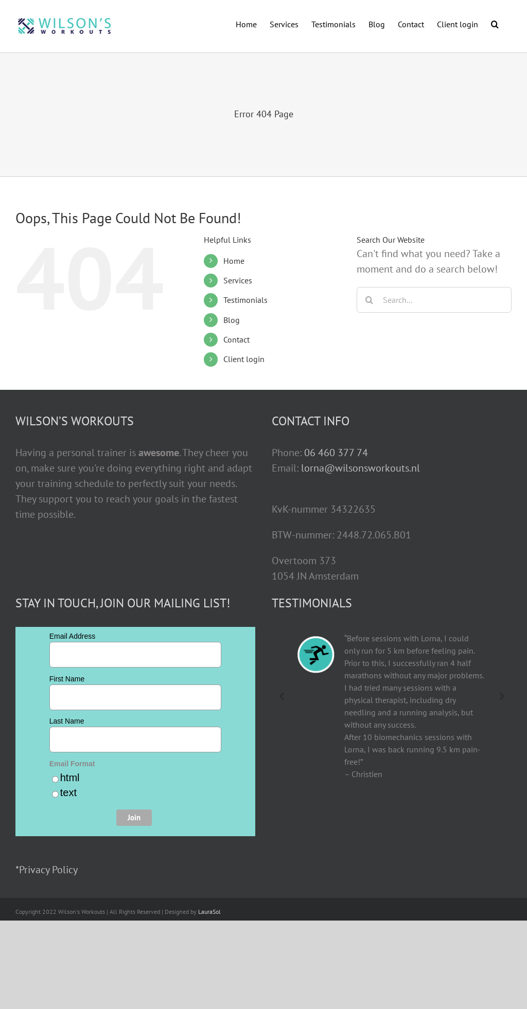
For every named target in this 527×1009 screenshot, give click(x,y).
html (70, 777)
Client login (244, 359)
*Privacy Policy (46, 869)
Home (233, 261)
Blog (231, 320)
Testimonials (245, 300)
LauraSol (209, 911)
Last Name (66, 721)
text (68, 792)
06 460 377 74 (336, 452)
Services (237, 280)
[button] (495, 23)
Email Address (72, 636)
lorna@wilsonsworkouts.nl (360, 468)
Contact (236, 339)
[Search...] (434, 300)
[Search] (369, 300)
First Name (66, 679)
